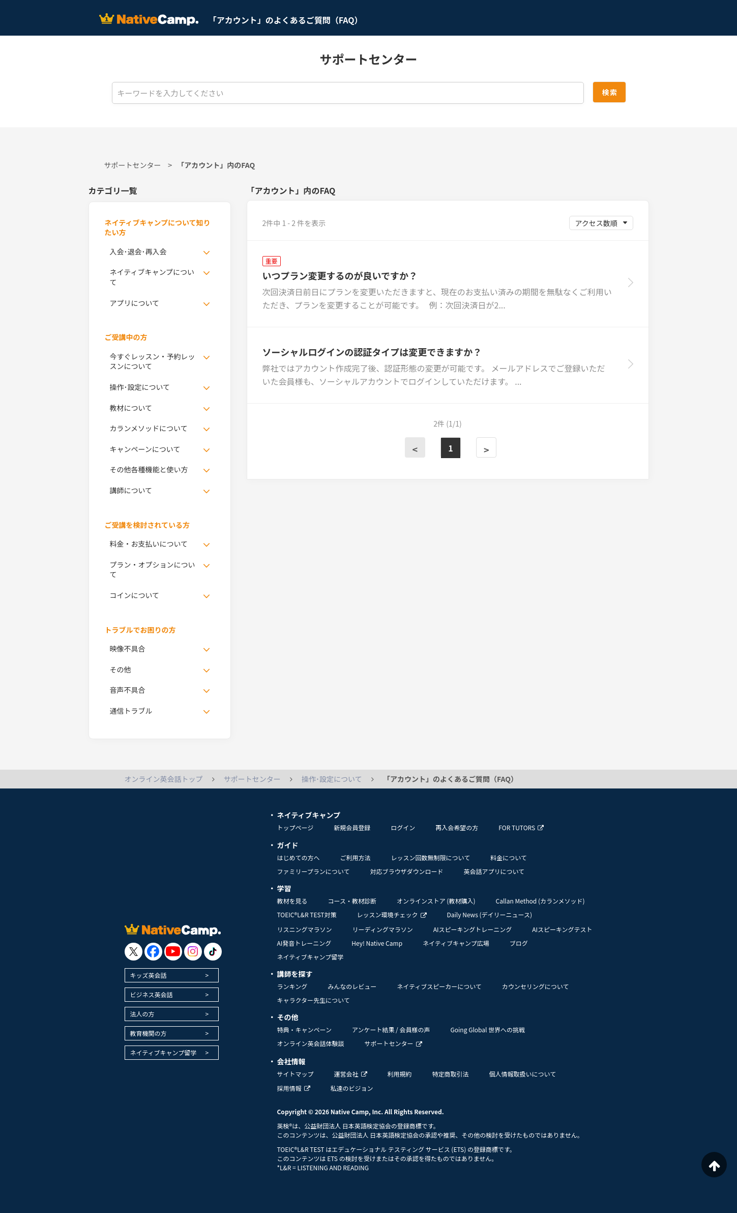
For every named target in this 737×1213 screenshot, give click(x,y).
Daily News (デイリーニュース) (489, 914)
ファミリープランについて (313, 871)
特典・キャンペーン (304, 1029)
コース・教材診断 (352, 900)
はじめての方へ (298, 857)
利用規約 (400, 1073)
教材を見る (292, 900)
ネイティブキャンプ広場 (456, 943)
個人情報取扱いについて (522, 1073)
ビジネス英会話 (151, 994)
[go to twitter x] (133, 952)
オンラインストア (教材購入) (436, 900)
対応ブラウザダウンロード (406, 871)
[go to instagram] (193, 952)
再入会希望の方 (456, 827)
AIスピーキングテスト (562, 929)
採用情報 (293, 1088)
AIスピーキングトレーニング (472, 929)
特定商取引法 (450, 1073)
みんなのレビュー (352, 986)
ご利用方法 (355, 857)
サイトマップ (295, 1073)
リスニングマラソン (304, 929)
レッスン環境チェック (392, 914)
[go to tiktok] (213, 952)
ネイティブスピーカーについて (439, 986)
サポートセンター (132, 165)
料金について (508, 857)
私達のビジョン (352, 1088)
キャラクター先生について (313, 1000)
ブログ (519, 943)
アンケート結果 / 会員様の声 (391, 1029)
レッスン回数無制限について (430, 857)
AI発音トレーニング (304, 943)
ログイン (403, 827)
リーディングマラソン (382, 929)
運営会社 (350, 1073)
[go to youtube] (173, 952)
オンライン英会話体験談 (310, 1043)
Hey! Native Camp (376, 943)
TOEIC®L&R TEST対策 (307, 914)
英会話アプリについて (493, 871)
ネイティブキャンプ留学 (163, 1052)
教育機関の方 (148, 1033)
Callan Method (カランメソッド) (539, 900)
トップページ (295, 827)
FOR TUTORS (521, 827)
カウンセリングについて (535, 986)
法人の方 (142, 1013)
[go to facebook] (153, 952)
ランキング (292, 986)
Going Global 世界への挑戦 (488, 1029)
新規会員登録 (352, 827)
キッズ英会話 (148, 975)
